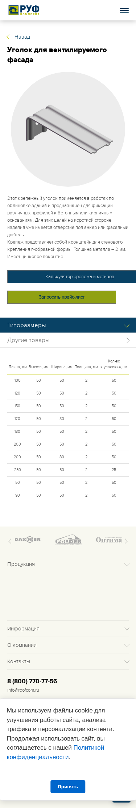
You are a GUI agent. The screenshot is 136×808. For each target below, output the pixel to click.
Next (125, 541)
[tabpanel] (68, 129)
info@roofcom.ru (23, 690)
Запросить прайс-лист (62, 297)
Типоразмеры (26, 325)
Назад (22, 37)
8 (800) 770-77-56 (32, 681)
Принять (68, 786)
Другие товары (28, 340)
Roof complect (24, 10)
